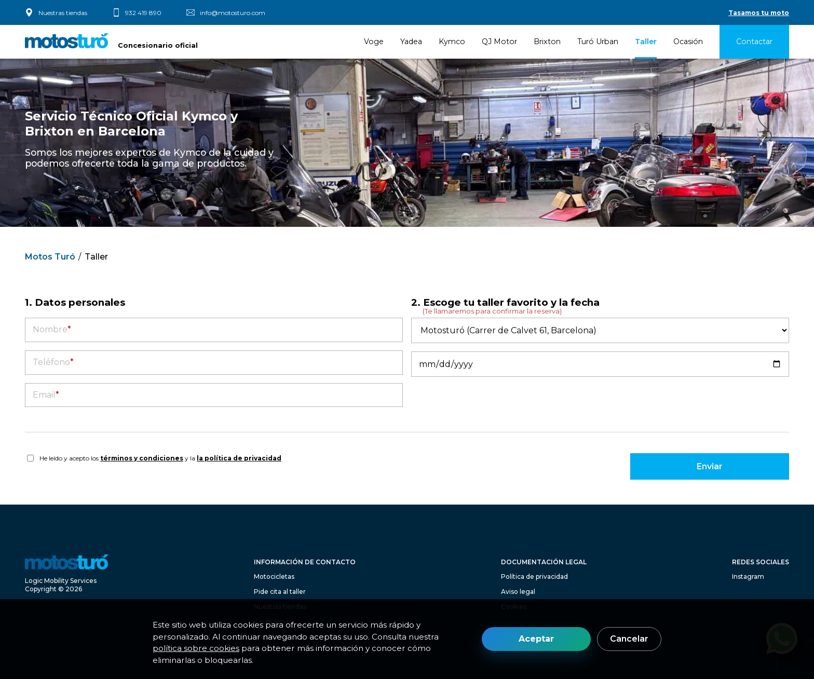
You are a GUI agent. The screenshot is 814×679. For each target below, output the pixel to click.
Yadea (411, 41)
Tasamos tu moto (758, 13)
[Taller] (600, 330)
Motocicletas (274, 576)
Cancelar (629, 639)
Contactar (754, 41)
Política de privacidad (534, 576)
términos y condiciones (141, 458)
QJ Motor (499, 41)
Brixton (547, 41)
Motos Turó (50, 257)
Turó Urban (597, 41)
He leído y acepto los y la (160, 458)
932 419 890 (143, 13)
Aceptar (536, 639)
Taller (646, 41)
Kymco (452, 41)
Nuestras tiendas (62, 13)
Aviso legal (518, 591)
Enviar (710, 466)
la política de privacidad (239, 458)
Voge (374, 41)
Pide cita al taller (280, 591)
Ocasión (688, 41)
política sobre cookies (196, 648)
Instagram (748, 576)
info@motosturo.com (232, 13)
